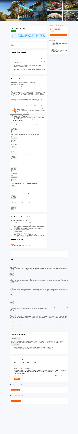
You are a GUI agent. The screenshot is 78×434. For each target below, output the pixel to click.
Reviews (20, 115)
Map (17, 115)
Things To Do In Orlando (16, 401)
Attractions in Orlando (15, 390)
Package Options (13, 115)
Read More (14, 110)
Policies (24, 115)
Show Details (14, 128)
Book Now (59, 34)
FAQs (27, 115)
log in (15, 254)
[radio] (28, 137)
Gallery (75, 7)
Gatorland (13, 244)
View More (16, 378)
